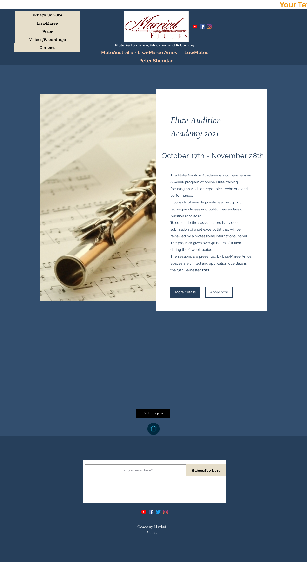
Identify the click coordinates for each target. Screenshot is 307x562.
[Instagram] (209, 26)
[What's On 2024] (47, 15)
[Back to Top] (153, 413)
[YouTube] (195, 26)
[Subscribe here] (206, 470)
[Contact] (47, 47)
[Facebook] (202, 26)
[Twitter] (158, 512)
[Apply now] (219, 292)
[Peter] (47, 31)
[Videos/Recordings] (47, 39)
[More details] (185, 292)
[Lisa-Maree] (47, 23)
